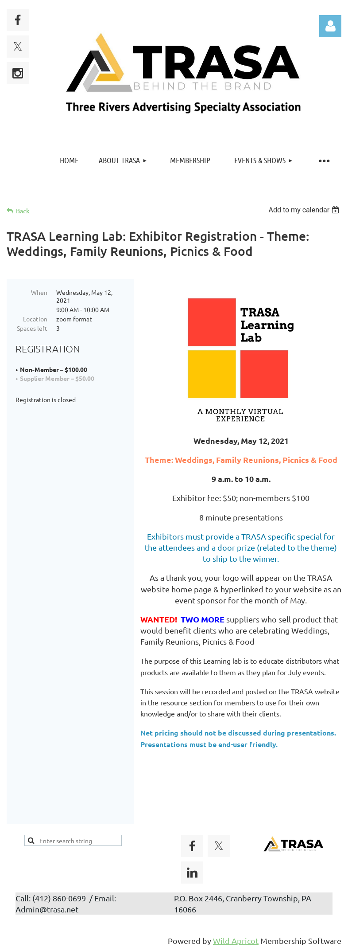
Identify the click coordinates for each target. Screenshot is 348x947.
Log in (330, 26)
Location (35, 319)
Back (23, 211)
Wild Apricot (236, 935)
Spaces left (32, 328)
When (39, 292)
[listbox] (304, 209)
